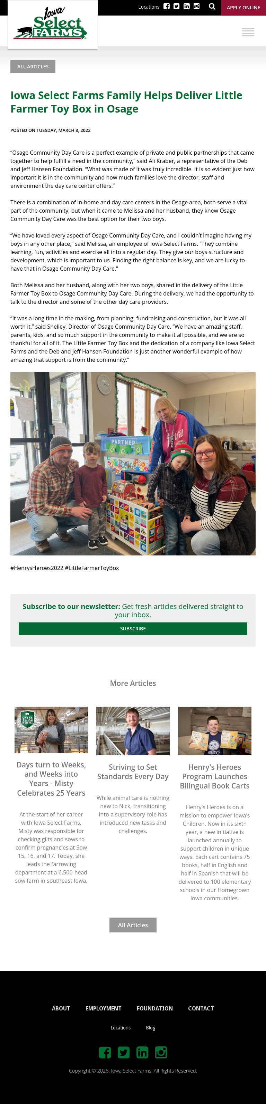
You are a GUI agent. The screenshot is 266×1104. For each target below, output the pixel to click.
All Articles (32, 66)
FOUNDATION (155, 1008)
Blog (151, 1027)
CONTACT (201, 1008)
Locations (149, 6)
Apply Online (243, 7)
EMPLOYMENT (104, 1008)
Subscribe (133, 628)
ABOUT (61, 1008)
